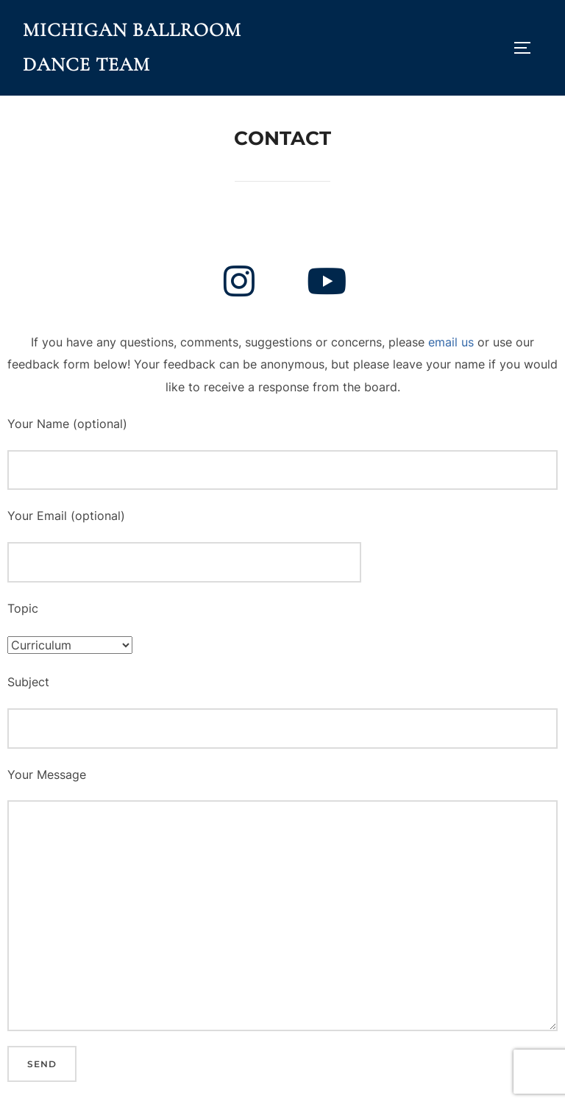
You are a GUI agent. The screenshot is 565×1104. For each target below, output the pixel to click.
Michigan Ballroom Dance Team (132, 47)
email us (451, 342)
